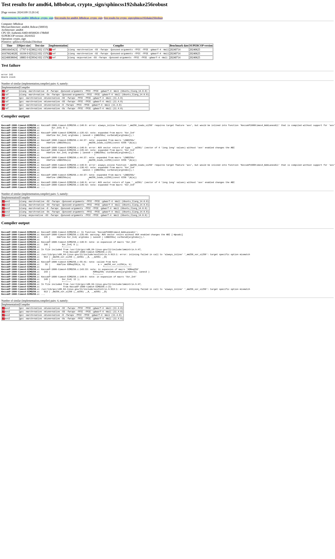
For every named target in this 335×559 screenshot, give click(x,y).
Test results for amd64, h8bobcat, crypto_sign (78, 18)
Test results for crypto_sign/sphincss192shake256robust (133, 18)
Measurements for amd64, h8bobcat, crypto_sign (27, 18)
